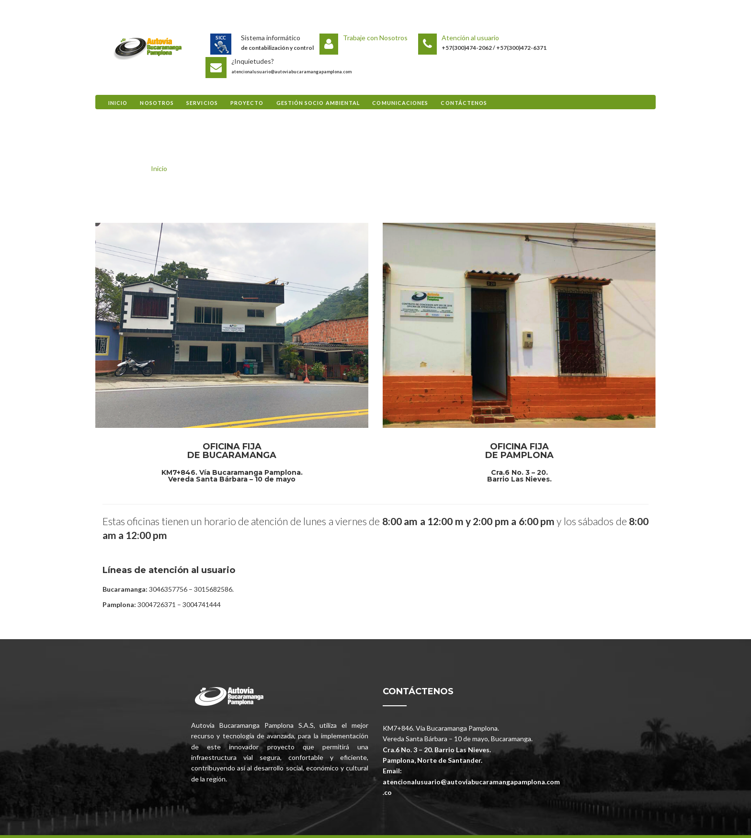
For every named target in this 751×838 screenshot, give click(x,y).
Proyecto (247, 103)
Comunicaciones (400, 103)
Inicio (117, 103)
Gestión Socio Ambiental (318, 103)
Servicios (202, 103)
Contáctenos (464, 103)
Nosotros (157, 103)
